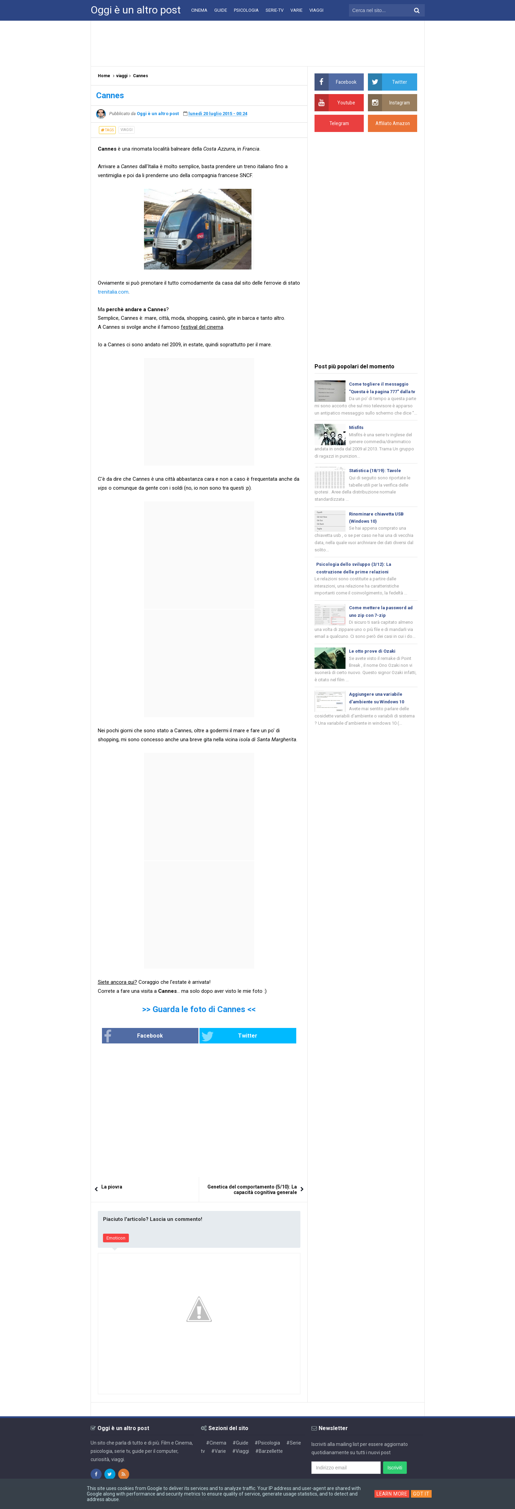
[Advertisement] (257, 43)
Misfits (356, 435)
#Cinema (216, 1442)
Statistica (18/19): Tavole (375, 479)
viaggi (127, 130)
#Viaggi (240, 1451)
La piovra (111, 1187)
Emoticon (115, 1238)
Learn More (392, 1494)
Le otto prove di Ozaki (372, 662)
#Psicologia (267, 1442)
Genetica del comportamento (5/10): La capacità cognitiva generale (252, 1189)
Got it (422, 1494)
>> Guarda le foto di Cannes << (199, 1009)
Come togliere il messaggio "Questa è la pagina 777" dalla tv (381, 391)
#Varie (218, 1451)
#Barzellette (269, 1451)
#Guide (240, 1442)
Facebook (156, 1036)
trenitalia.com (113, 292)
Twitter (222, 1036)
